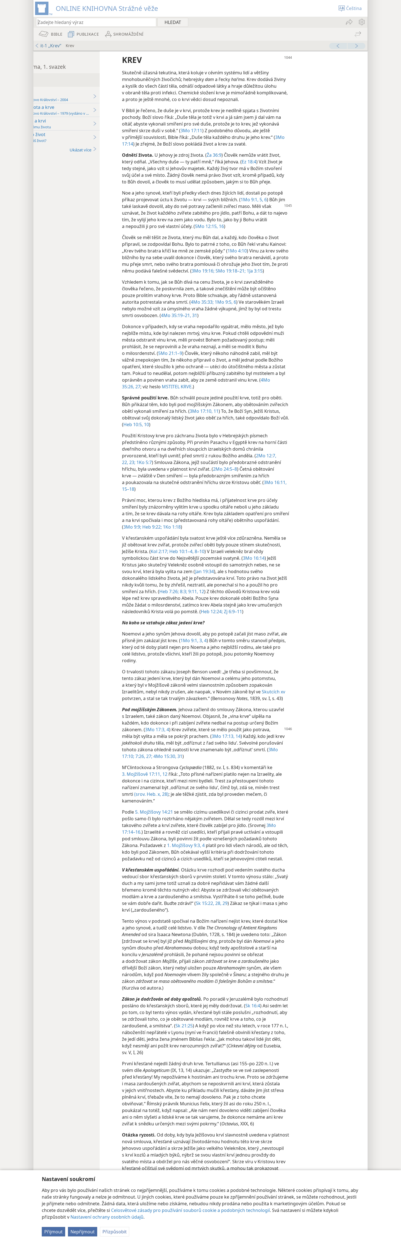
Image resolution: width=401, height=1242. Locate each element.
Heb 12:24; (296, 618)
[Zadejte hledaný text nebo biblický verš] (93, 22)
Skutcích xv (332, 698)
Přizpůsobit (114, 1232)
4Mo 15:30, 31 (226, 763)
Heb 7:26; (236, 598)
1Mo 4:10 (296, 251)
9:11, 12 (263, 598)
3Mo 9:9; (218, 534)
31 (253, 322)
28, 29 (280, 917)
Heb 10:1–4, (240, 558)
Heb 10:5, (236, 431)
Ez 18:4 (308, 162)
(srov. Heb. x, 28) (210, 801)
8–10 (258, 558)
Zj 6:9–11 (317, 618)
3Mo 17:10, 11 (282, 418)
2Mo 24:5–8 (284, 476)
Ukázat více (142, 150)
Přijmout (53, 1232)
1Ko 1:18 (256, 534)
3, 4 (269, 647)
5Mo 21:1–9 (229, 360)
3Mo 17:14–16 (195, 839)
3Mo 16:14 (313, 565)
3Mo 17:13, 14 (285, 743)
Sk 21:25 (269, 1039)
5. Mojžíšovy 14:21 (213, 819)
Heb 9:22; (237, 534)
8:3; (250, 598)
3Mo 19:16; (288, 271)
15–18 (200, 496)
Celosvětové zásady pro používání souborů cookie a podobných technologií (190, 1210)
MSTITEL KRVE (236, 393)
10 (249, 431)
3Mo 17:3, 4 (216, 736)
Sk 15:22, (264, 917)
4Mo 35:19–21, (235, 322)
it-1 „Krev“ (48, 46)
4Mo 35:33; (261, 309)
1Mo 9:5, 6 (284, 309)
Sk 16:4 (336, 1019)
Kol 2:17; (218, 558)
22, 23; (187, 469)
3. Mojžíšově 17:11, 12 (204, 781)
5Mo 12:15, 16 (268, 226)
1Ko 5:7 (202, 469)
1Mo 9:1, (308, 200)
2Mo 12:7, (325, 462)
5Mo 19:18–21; (315, 271)
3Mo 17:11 (250, 130)
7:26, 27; (202, 763)
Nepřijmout (82, 1232)
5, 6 (321, 200)
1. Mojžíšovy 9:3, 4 (261, 852)
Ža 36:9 (273, 155)
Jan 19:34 (263, 578)
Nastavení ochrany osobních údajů (106, 1217)
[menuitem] (361, 22)
